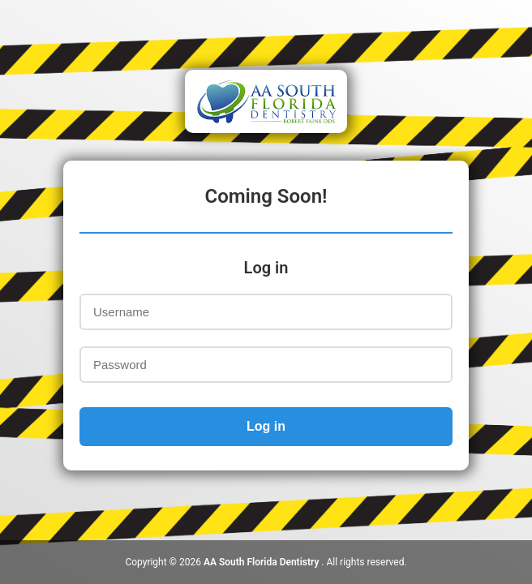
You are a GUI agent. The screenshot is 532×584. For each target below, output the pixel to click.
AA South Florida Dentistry (262, 562)
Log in (266, 426)
